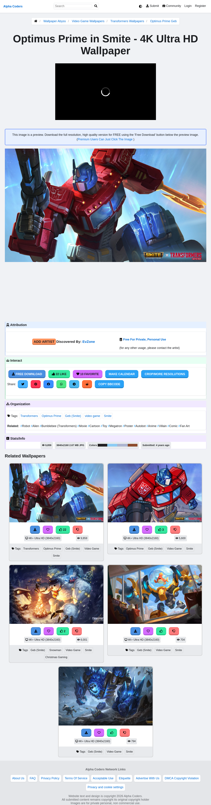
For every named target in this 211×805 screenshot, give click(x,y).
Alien (35, 426)
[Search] (96, 6)
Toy (104, 426)
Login (188, 6)
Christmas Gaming (56, 657)
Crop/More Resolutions (165, 374)
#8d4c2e (132, 445)
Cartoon (94, 426)
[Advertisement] (105, 291)
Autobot (140, 426)
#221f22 (102, 445)
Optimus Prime (51, 416)
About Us (18, 778)
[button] (60, 115)
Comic (173, 426)
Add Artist (44, 342)
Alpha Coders (12, 6)
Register (200, 6)
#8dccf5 (112, 445)
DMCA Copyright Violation (182, 778)
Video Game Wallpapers (88, 21)
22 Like (59, 374)
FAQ (33, 778)
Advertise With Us (147, 778)
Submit (152, 6)
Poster (128, 426)
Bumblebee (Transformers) (58, 426)
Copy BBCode (109, 384)
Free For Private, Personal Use (144, 339)
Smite (107, 416)
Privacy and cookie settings (105, 787)
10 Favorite (87, 374)
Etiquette (124, 778)
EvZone (88, 342)
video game (92, 416)
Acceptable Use (103, 778)
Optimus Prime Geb (163, 21)
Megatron (115, 426)
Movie (83, 426)
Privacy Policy (50, 778)
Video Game (91, 548)
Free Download (27, 374)
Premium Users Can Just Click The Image (105, 139)
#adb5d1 (122, 445)
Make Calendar (122, 374)
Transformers (29, 416)
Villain (162, 426)
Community (171, 6)
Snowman (55, 650)
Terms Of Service (76, 778)
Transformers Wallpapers (127, 21)
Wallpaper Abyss (54, 21)
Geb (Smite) (73, 416)
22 (62, 529)
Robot (25, 426)
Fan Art (184, 426)
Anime (151, 426)
